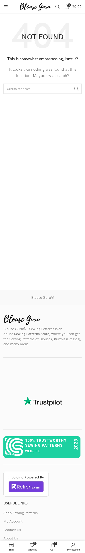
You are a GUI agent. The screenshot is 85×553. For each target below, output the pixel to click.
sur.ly (10, 454)
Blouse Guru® (42, 298)
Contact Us (12, 530)
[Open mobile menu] (5, 6)
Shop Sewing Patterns (20, 513)
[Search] (57, 6)
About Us (10, 538)
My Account (12, 521)
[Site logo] (35, 7)
